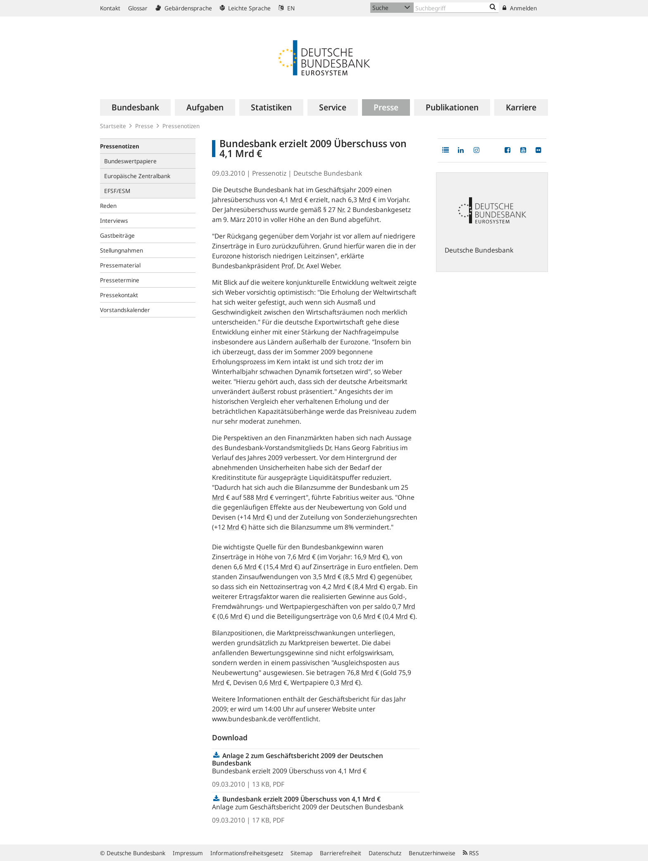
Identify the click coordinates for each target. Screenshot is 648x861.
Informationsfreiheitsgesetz (246, 853)
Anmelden (520, 8)
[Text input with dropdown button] (456, 7)
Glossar (138, 8)
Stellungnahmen (121, 250)
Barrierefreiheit (340, 853)
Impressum (188, 853)
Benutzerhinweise (432, 853)
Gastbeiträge (117, 235)
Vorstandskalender (125, 310)
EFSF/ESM (117, 191)
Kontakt (110, 8)
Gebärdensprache (183, 8)
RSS (471, 853)
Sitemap (301, 853)
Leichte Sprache (245, 8)
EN (287, 8)
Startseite (113, 126)
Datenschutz (385, 853)
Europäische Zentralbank (137, 176)
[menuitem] (135, 107)
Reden (108, 206)
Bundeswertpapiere (130, 161)
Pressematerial (120, 265)
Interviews (114, 220)
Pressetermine (119, 280)
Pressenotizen (181, 126)
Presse (144, 126)
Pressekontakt (119, 295)
